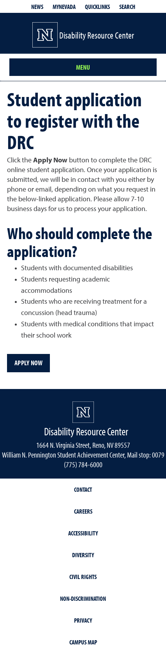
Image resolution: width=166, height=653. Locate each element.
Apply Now (28, 362)
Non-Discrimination (83, 598)
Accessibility (83, 533)
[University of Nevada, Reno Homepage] (83, 412)
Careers (83, 511)
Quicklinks (97, 7)
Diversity (83, 555)
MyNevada (64, 7)
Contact (83, 489)
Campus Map (83, 642)
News (37, 7)
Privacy (83, 620)
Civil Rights (83, 577)
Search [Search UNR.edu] (127, 7)
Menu (83, 67)
